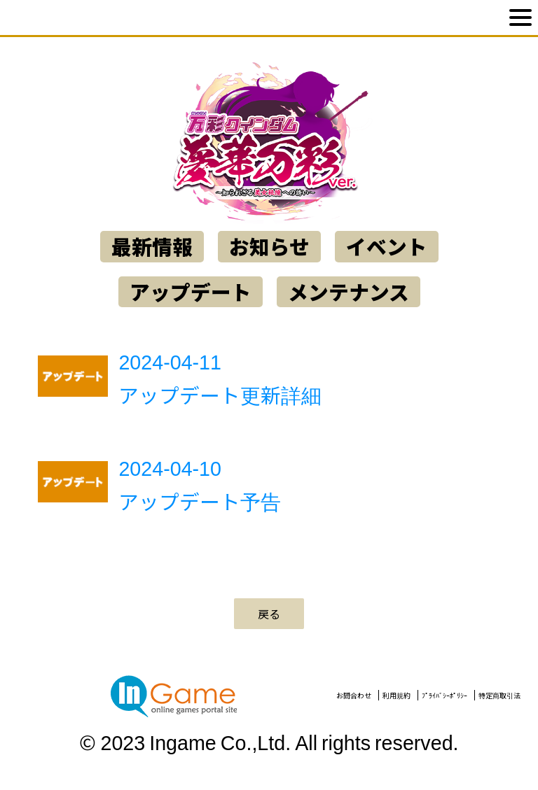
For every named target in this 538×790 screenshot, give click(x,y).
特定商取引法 (499, 695)
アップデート (190, 292)
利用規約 (396, 695)
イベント (386, 247)
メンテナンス (348, 292)
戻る (269, 613)
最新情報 (152, 247)
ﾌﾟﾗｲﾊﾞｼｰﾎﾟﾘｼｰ (444, 695)
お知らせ (269, 247)
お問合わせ (353, 695)
